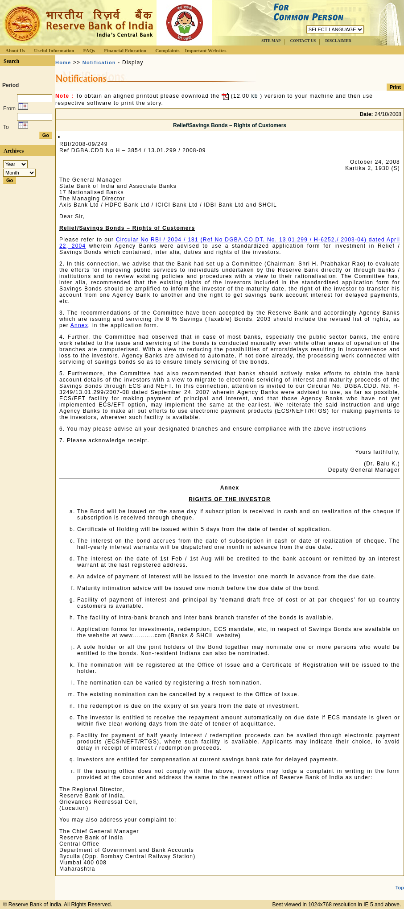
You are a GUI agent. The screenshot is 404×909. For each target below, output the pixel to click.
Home (63, 62)
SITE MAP (270, 40)
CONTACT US (303, 40)
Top (400, 887)
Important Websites (206, 50)
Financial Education (125, 50)
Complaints (167, 50)
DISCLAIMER (338, 40)
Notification (99, 62)
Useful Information (54, 50)
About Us (15, 50)
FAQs (89, 50)
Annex (79, 325)
